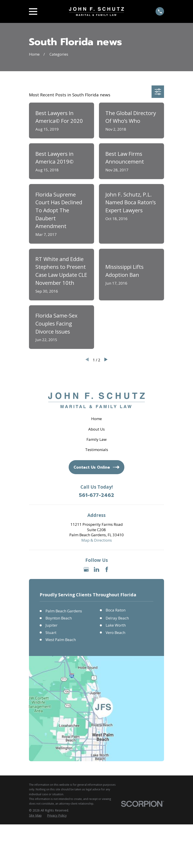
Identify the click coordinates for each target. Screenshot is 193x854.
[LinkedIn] (96, 569)
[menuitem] (35, 815)
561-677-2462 (96, 495)
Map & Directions (96, 540)
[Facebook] (106, 569)
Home (96, 418)
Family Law (96, 439)
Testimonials (96, 449)
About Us (96, 429)
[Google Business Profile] (86, 569)
